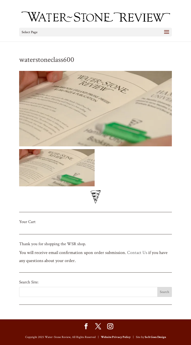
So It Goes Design (155, 337)
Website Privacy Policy (116, 337)
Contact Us (137, 252)
